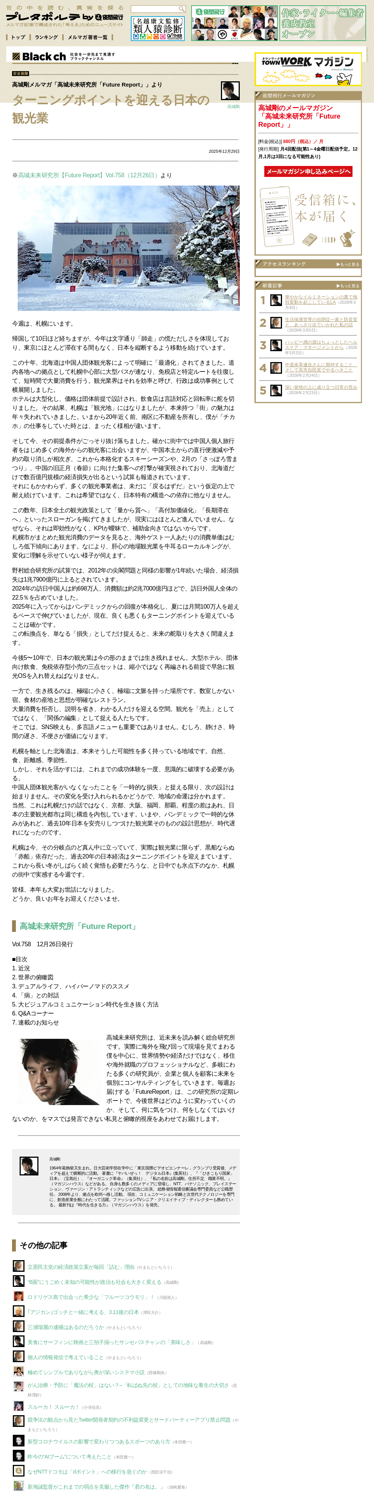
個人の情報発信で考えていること (66, 1357)
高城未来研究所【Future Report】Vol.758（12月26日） (89, 175)
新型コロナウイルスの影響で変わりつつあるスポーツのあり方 (99, 1442)
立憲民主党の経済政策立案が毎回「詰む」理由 (81, 1267)
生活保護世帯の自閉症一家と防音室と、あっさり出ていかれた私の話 (321, 322)
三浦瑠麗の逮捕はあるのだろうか (66, 1327)
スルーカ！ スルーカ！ (54, 1407)
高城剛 (233, 106)
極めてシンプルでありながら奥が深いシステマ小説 (86, 1372)
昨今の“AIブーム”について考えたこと (70, 1457)
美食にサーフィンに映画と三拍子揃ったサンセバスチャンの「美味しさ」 (112, 1342)
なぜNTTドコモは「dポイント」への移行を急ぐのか (87, 1472)
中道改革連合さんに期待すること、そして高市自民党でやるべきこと (321, 367)
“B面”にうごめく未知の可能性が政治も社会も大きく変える (94, 1282)
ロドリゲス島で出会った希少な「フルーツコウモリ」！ (91, 1297)
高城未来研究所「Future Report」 (79, 926)
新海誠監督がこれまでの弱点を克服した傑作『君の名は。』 (96, 1487)
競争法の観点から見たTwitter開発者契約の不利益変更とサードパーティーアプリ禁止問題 (129, 1420)
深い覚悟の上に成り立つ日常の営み (321, 387)
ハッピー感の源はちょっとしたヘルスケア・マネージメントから (321, 344)
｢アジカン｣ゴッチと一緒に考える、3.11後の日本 (83, 1312)
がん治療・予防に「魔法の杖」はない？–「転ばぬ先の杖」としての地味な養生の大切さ (128, 1385)
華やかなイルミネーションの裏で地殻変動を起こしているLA (321, 299)
